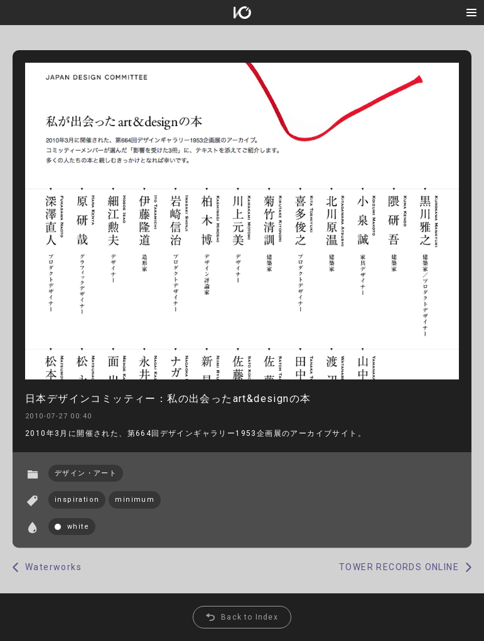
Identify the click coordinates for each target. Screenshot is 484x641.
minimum (134, 499)
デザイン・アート (86, 473)
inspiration (77, 499)
